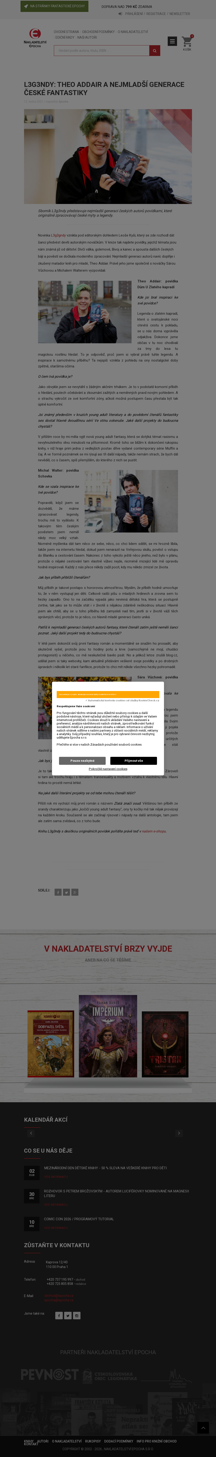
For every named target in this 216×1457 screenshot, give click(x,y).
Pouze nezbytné (82, 760)
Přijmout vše (134, 760)
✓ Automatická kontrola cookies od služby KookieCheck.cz (122, 700)
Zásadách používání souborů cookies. (116, 744)
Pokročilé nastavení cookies (108, 769)
